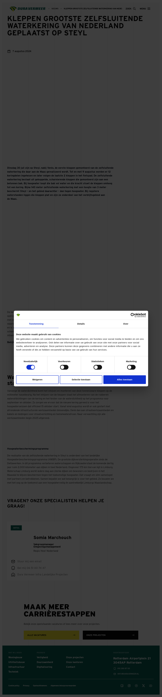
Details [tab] (81, 323)
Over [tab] (125, 323)
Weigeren (37, 379)
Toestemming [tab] (36, 323)
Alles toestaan (124, 379)
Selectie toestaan (81, 379)
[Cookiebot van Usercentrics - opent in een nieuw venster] (133, 315)
